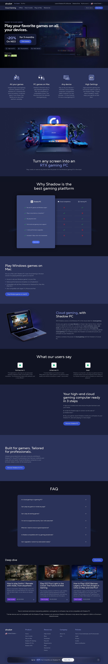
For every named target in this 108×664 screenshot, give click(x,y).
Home (27, 633)
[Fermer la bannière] (98, 659)
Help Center (47, 633)
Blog (45, 636)
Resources (48, 8)
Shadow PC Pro (29, 643)
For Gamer (17, 3)
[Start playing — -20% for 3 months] (20, 39)
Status (46, 650)
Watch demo (89, 8)
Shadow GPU (28, 645)
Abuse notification (80, 643)
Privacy (77, 638)
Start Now (99, 8)
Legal (76, 636)
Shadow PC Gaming (30, 641)
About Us (62, 633)
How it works (29, 8)
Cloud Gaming (10, 8)
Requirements (48, 643)
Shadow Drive (76, 3)
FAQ (45, 645)
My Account (85, 3)
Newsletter (47, 648)
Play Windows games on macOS (17, 294)
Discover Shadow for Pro (15, 468)
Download (47, 638)
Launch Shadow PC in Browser (63, 3)
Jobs (61, 636)
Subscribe (36, 242)
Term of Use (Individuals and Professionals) (87, 633)
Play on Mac (38, 8)
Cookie (77, 641)
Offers (21, 8)
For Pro (23, 3)
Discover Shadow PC (71, 423)
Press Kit (46, 641)
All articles (97, 560)
